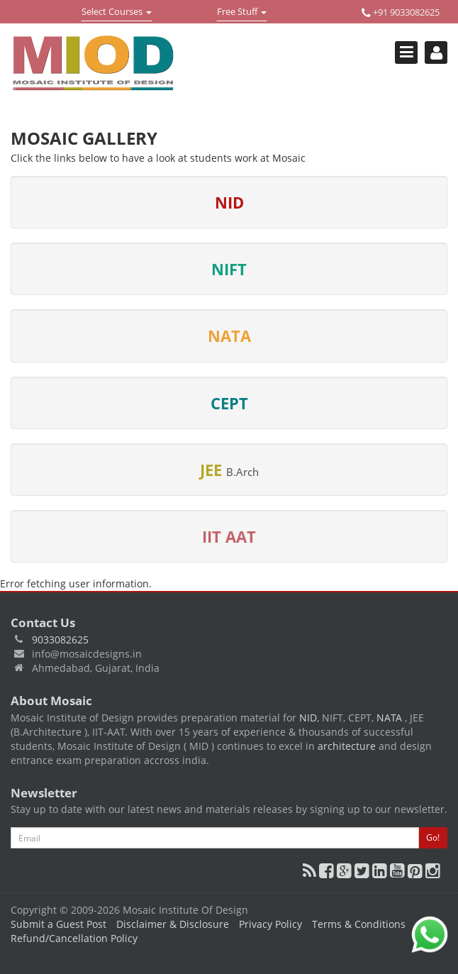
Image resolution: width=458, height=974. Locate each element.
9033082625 (60, 639)
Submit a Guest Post (58, 924)
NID (308, 717)
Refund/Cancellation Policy (74, 938)
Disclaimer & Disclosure (172, 924)
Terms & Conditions (359, 924)
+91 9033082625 (401, 12)
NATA (390, 717)
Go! (433, 837)
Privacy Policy (270, 924)
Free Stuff (241, 12)
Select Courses (116, 12)
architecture (347, 746)
